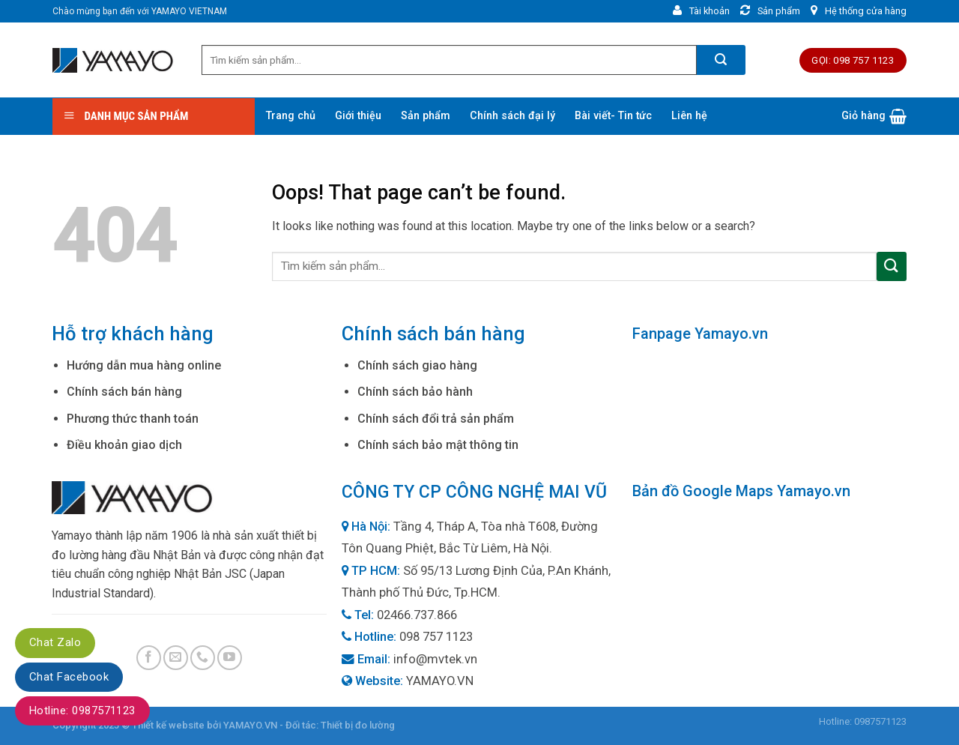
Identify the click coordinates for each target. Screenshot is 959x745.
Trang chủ (290, 115)
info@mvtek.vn (435, 659)
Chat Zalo (55, 642)
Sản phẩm (425, 115)
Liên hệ (689, 115)
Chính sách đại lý (512, 115)
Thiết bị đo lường (358, 725)
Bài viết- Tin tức (613, 115)
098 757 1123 (436, 637)
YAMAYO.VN (440, 681)
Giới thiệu (358, 115)
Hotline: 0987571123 (82, 710)
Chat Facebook (69, 677)
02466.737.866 (417, 615)
